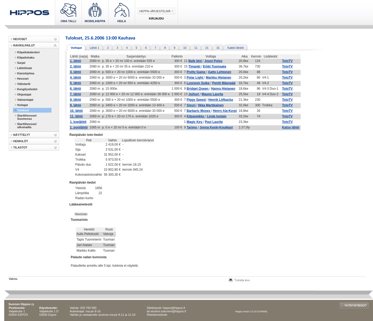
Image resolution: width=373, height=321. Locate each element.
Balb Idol (195, 61)
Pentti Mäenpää (223, 83)
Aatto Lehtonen (219, 72)
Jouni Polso (213, 61)
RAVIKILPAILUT (24, 45)
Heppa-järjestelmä (155, 11)
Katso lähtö (290, 127)
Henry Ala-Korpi (225, 111)
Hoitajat (22, 105)
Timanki (194, 66)
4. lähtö (75, 77)
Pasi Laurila (214, 122)
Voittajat (76, 47)
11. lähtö (76, 116)
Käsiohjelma (25, 73)
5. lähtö (75, 83)
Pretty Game (196, 72)
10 (184, 47)
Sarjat (21, 62)
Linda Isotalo (216, 116)
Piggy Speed (196, 100)
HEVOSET (20, 39)
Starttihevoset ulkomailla (26, 125)
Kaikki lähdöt (236, 47)
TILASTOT (20, 147)
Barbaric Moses (199, 111)
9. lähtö (75, 105)
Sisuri (191, 105)
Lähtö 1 (94, 47)
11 (195, 47)
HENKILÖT (20, 141)
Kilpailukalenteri (28, 52)
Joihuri (194, 94)
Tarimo (192, 127)
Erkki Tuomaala (214, 66)
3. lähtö (75, 72)
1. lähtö (75, 61)
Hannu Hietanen (223, 88)
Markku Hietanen (218, 77)
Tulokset (23, 110)
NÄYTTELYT (21, 134)
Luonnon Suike (198, 83)
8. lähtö (75, 100)
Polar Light (195, 77)
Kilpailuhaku (25, 57)
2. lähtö (75, 66)
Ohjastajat (24, 94)
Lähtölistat (24, 68)
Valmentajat (25, 99)
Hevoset (23, 78)
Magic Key (195, 122)
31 (218, 47)
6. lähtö (75, 88)
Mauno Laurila (212, 94)
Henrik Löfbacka (220, 100)
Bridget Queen (198, 88)
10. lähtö (76, 111)
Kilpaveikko (196, 116)
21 (207, 47)
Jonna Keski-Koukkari (216, 127)
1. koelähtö (78, 122)
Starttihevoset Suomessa (26, 117)
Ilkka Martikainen (211, 105)
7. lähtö (75, 94)
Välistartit (23, 83)
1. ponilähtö (79, 127)
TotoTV (287, 61)
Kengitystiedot (27, 89)
